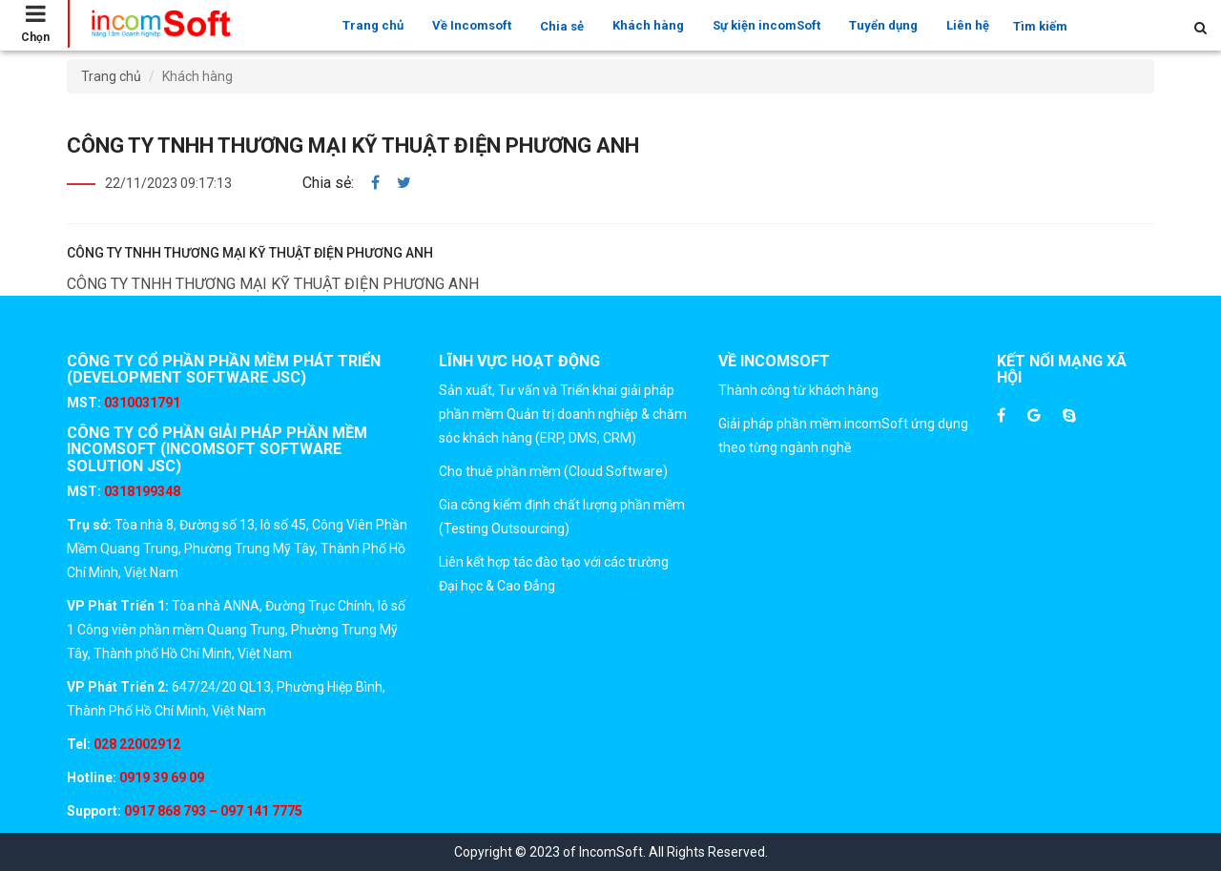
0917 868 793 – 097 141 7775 (211, 811)
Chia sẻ (562, 26)
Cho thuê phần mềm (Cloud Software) (553, 471)
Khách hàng (648, 25)
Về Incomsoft (471, 25)
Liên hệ (967, 25)
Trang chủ (373, 25)
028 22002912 (136, 744)
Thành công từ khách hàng (798, 390)
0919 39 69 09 (160, 777)
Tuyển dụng (883, 25)
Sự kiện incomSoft (766, 25)
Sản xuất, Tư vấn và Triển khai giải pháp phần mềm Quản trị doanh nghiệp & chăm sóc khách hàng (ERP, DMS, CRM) (563, 414)
